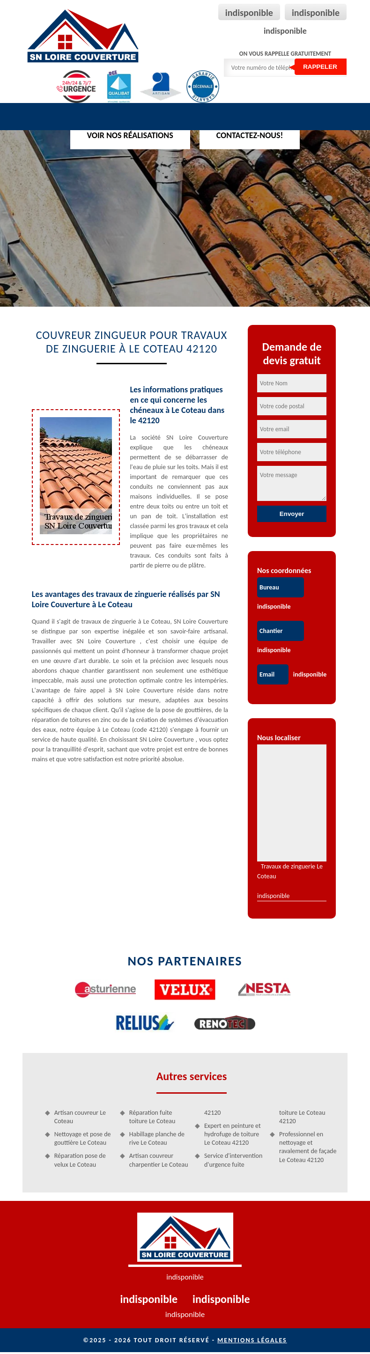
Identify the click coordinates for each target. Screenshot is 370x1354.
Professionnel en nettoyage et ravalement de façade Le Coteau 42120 (307, 1148)
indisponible (249, 12)
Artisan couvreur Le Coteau (81, 1118)
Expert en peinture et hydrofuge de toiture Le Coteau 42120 (232, 1135)
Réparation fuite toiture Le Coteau (153, 1118)
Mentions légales (252, 1342)
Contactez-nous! (249, 135)
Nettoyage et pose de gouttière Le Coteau (83, 1139)
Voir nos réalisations (130, 135)
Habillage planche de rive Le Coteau (157, 1139)
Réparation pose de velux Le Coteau (81, 1161)
